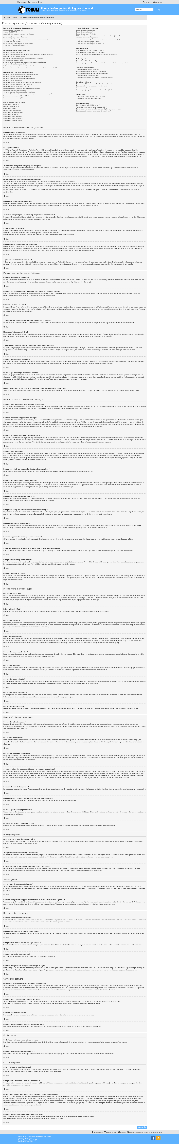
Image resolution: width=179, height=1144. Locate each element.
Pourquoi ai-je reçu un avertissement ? (15, 90)
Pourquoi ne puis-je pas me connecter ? (15, 38)
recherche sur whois (129, 1096)
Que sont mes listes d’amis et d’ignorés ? (88, 61)
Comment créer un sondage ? (12, 80)
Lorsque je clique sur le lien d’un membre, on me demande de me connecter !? (30, 68)
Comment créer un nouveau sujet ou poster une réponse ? (21, 74)
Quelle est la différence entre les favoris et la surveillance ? (94, 84)
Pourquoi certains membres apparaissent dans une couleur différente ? (98, 40)
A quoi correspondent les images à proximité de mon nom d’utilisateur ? (25, 62)
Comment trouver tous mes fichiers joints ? (89, 98)
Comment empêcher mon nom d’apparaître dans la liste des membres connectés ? (28, 54)
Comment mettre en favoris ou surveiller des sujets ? (92, 86)
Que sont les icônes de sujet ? (12, 120)
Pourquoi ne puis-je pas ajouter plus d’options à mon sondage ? (23, 82)
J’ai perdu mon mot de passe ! (12, 41)
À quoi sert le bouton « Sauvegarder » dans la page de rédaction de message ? (27, 94)
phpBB (108, 336)
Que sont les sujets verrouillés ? (13, 118)
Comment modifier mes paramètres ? (14, 52)
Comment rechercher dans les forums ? (88, 69)
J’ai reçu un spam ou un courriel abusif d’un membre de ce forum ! (96, 54)
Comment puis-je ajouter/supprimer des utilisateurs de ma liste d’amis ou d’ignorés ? (102, 63)
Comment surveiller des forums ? (86, 88)
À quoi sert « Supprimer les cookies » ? (15, 45)
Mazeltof (31, 1140)
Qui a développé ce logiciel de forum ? (88, 105)
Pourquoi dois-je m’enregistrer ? (13, 30)
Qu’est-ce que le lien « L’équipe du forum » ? (89, 43)
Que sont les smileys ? (10, 108)
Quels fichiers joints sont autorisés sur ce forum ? (91, 96)
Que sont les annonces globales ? (13, 112)
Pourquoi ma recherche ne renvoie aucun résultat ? (92, 71)
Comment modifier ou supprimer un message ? (17, 76)
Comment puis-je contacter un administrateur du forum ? (93, 111)
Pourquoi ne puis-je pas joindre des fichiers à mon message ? (22, 88)
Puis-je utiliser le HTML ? (11, 106)
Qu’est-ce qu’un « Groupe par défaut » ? (88, 41)
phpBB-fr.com (28, 1138)
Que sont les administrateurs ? (85, 30)
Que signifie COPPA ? (10, 32)
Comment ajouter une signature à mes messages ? (19, 78)
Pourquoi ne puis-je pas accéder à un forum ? (17, 86)
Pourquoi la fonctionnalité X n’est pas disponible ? (91, 107)
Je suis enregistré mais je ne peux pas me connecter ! (20, 36)
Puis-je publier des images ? (12, 110)
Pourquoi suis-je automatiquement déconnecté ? (18, 43)
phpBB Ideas (104, 1083)
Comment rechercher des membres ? (87, 75)
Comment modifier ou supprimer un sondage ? (17, 84)
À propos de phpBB (45, 1071)
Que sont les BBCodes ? (11, 104)
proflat (23, 1140)
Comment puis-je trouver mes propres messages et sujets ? (94, 77)
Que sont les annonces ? (11, 114)
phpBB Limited (57, 1069)
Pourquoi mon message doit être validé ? (16, 96)
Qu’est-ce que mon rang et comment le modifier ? (18, 66)
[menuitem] (32, 2)
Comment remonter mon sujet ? (13, 98)
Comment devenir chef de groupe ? (87, 38)
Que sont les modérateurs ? (84, 32)
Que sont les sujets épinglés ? (12, 116)
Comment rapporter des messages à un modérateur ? (19, 92)
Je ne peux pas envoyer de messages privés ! (90, 50)
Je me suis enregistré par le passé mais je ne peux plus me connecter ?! (25, 40)
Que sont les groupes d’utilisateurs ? (87, 34)
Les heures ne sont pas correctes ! (14, 56)
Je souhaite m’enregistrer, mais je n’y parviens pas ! (19, 34)
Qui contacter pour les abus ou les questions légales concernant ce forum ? (99, 109)
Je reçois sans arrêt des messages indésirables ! (91, 52)
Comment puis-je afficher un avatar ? (14, 64)
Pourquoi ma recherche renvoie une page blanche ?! (92, 73)
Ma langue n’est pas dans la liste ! (13, 60)
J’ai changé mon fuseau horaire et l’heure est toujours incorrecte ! (23, 58)
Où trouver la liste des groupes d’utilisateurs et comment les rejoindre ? (98, 36)
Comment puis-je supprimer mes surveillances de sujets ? (94, 90)
